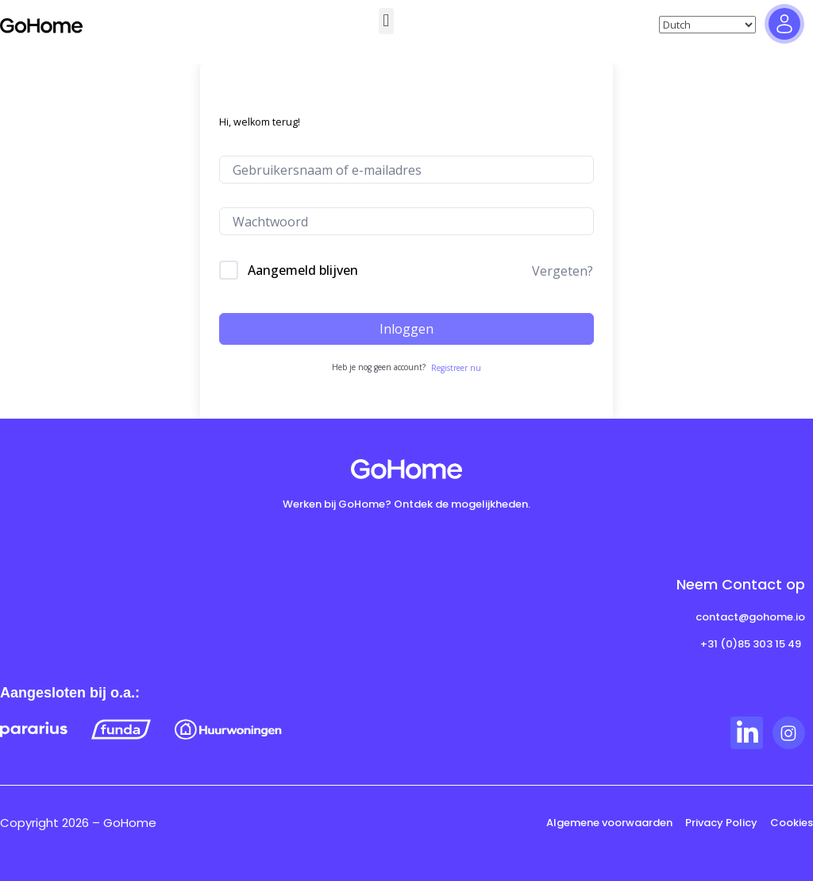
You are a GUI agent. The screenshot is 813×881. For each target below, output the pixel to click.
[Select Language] (707, 24)
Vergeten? (562, 271)
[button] (386, 21)
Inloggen (406, 329)
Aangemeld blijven (303, 270)
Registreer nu (456, 367)
